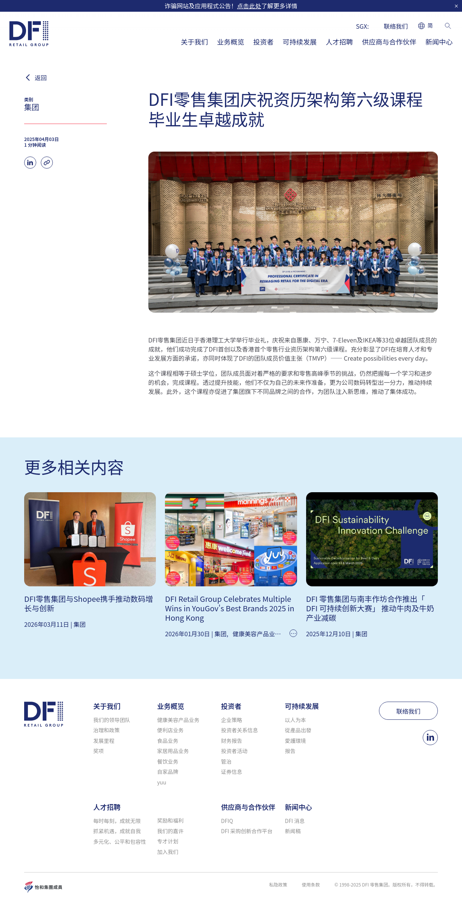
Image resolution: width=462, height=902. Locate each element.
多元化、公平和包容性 (119, 841)
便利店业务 (170, 730)
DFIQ (227, 821)
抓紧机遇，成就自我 (117, 831)
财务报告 (231, 740)
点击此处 (249, 5)
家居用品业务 (173, 751)
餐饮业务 (167, 761)
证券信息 (231, 771)
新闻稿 (293, 831)
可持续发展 (300, 41)
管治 (226, 761)
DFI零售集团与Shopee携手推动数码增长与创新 (88, 603)
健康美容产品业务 (257, 633)
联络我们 (396, 26)
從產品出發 (298, 730)
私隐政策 (278, 884)
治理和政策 (106, 730)
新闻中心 (439, 41)
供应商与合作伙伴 (389, 41)
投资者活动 (234, 751)
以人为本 (295, 720)
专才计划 (167, 841)
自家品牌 (167, 771)
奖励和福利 (170, 820)
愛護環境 (295, 740)
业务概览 (230, 41)
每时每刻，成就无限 (117, 821)
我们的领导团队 (111, 720)
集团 (80, 624)
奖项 (98, 751)
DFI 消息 (295, 821)
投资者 (263, 41)
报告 (290, 751)
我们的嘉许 (170, 831)
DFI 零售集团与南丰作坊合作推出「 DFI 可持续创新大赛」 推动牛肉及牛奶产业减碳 (370, 608)
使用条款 (311, 884)
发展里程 (103, 740)
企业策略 (231, 720)
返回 (41, 77)
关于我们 (194, 41)
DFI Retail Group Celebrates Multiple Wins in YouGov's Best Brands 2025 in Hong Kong (229, 608)
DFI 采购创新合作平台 (247, 831)
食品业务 (167, 740)
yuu (161, 782)
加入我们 (167, 852)
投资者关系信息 (239, 730)
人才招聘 (339, 41)
